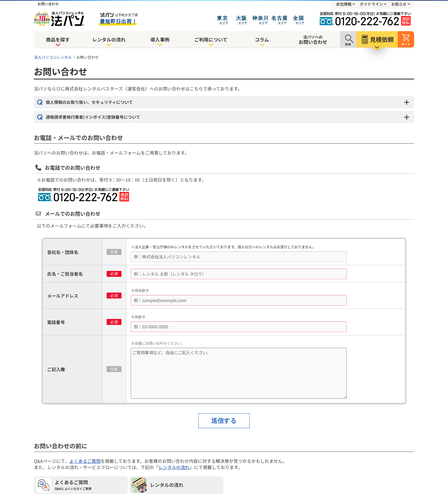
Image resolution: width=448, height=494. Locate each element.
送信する (224, 420)
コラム (262, 39)
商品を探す (58, 39)
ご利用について (211, 39)
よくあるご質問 (84, 461)
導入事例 (159, 39)
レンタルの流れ (108, 39)
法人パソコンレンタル (53, 57)
